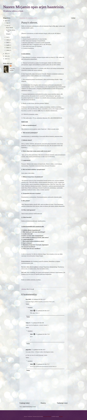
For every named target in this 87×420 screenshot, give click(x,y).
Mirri (31, 310)
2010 (6, 58)
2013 (6, 20)
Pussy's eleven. (9, 27)
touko (7, 39)
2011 (6, 56)
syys (7, 25)
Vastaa (27, 304)
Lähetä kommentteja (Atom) (29, 406)
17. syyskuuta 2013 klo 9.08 (37, 322)
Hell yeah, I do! (25, 272)
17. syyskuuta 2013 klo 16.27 (38, 349)
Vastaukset (30, 307)
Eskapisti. (8, 34)
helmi (7, 47)
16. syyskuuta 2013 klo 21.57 (38, 299)
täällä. (39, 110)
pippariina (28, 349)
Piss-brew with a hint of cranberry (29, 267)
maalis (8, 45)
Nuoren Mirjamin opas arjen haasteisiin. (33, 7)
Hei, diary (55, 26)
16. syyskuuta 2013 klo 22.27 (42, 310)
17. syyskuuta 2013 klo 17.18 (42, 334)
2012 (6, 53)
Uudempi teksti (24, 403)
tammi (8, 50)
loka (7, 23)
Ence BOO (28, 299)
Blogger (61, 416)
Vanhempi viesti (62, 403)
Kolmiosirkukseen (25, 261)
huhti (7, 42)
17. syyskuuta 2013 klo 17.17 (42, 364)
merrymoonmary (47, 416)
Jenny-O (28, 322)
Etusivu (43, 403)
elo (7, 37)
